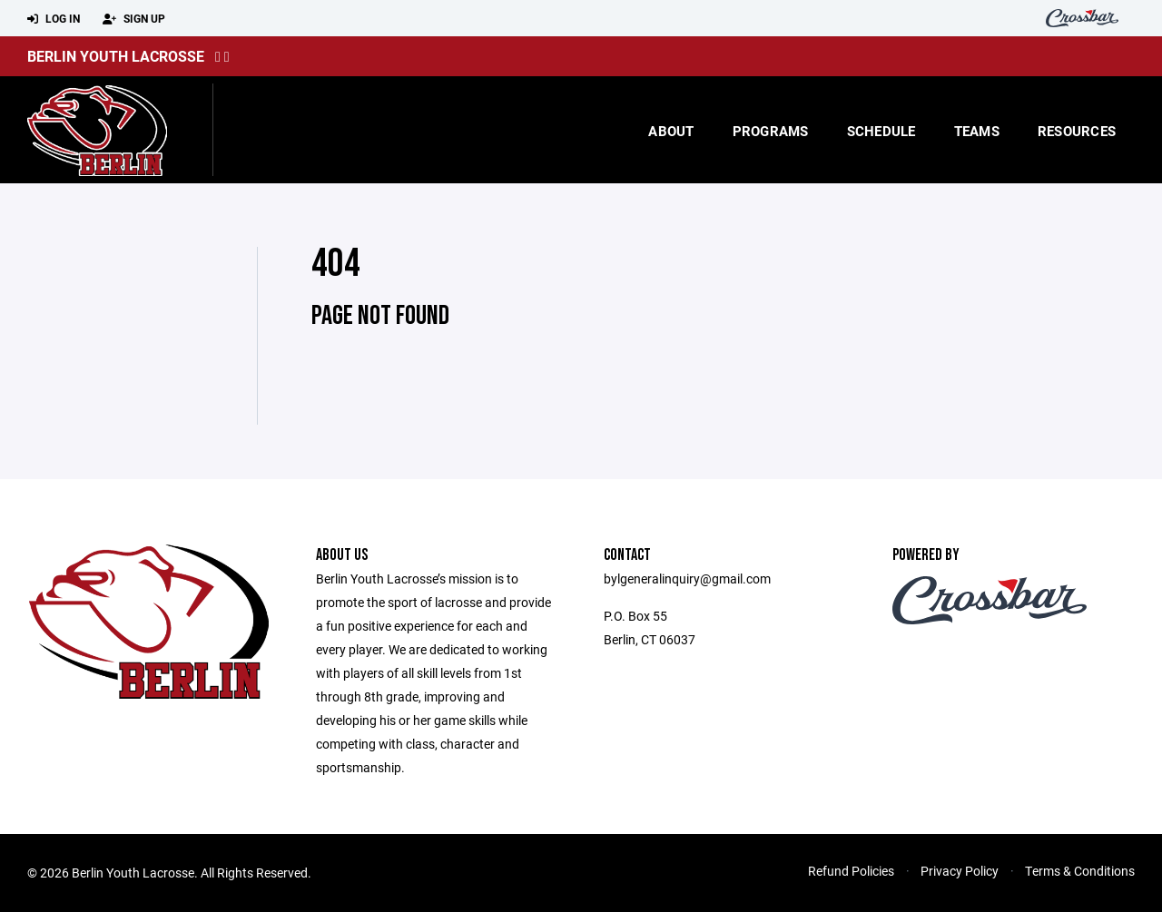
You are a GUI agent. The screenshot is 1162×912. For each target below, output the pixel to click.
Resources (1077, 131)
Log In (53, 19)
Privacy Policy (960, 870)
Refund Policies (851, 870)
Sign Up (134, 19)
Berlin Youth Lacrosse (115, 55)
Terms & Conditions (1080, 870)
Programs (771, 131)
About (671, 131)
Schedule (881, 131)
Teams (977, 131)
